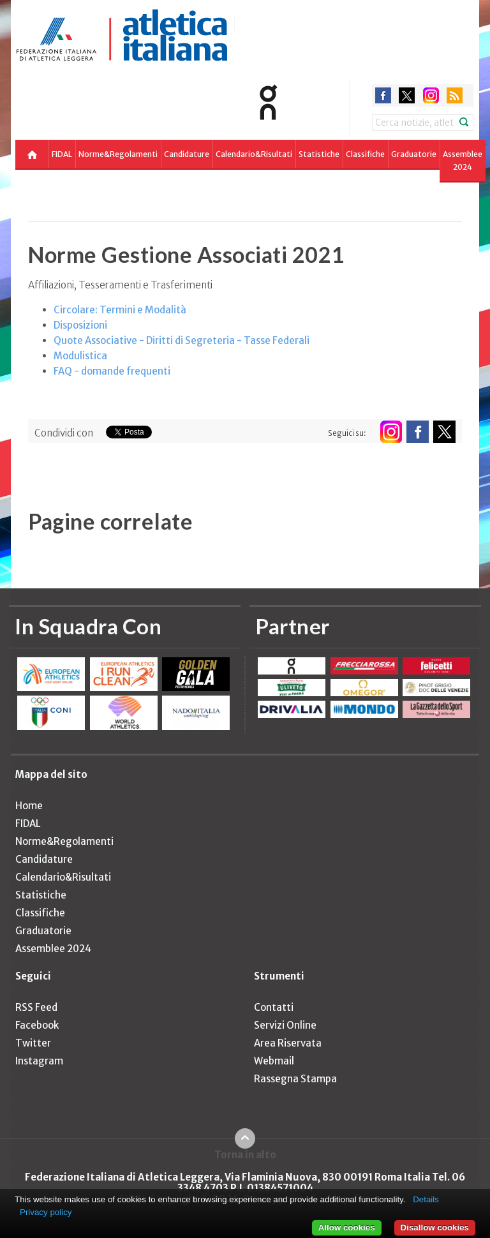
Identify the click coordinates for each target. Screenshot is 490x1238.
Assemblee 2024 (462, 160)
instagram (431, 95)
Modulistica (80, 356)
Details (426, 1199)
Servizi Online (285, 1025)
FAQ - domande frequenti (112, 371)
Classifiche (365, 154)
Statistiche (319, 154)
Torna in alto (245, 1154)
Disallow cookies (435, 1227)
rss (455, 95)
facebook (383, 95)
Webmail (274, 1061)
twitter (407, 95)
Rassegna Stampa (295, 1079)
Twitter (33, 1043)
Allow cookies (346, 1227)
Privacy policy (45, 1212)
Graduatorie (413, 154)
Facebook (37, 1025)
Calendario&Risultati (254, 154)
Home (29, 806)
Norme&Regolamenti (118, 154)
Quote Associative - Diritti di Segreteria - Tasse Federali (181, 340)
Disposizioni (80, 325)
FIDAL (62, 154)
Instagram (39, 1061)
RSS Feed (36, 1007)
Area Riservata (288, 1043)
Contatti (273, 1007)
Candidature (186, 154)
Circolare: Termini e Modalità (120, 310)
